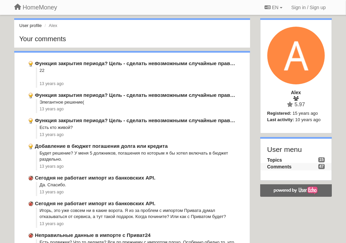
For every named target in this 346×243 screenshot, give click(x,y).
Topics (274, 160)
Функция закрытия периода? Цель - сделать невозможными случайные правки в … (141, 63)
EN (273, 7)
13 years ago (52, 83)
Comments (279, 166)
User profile (30, 25)
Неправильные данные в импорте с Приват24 (92, 235)
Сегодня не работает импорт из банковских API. (95, 178)
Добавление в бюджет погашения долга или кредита (101, 146)
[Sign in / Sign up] (308, 7)
